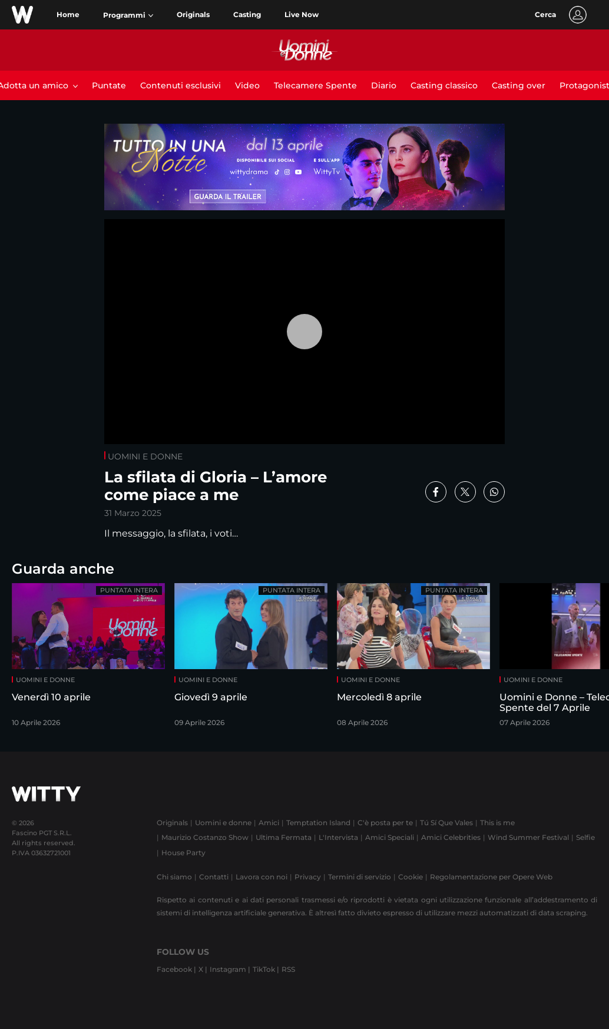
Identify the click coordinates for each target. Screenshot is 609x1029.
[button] (128, 15)
